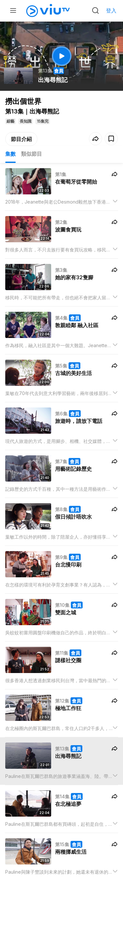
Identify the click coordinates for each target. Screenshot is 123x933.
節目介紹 (21, 139)
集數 (10, 153)
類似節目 (31, 153)
